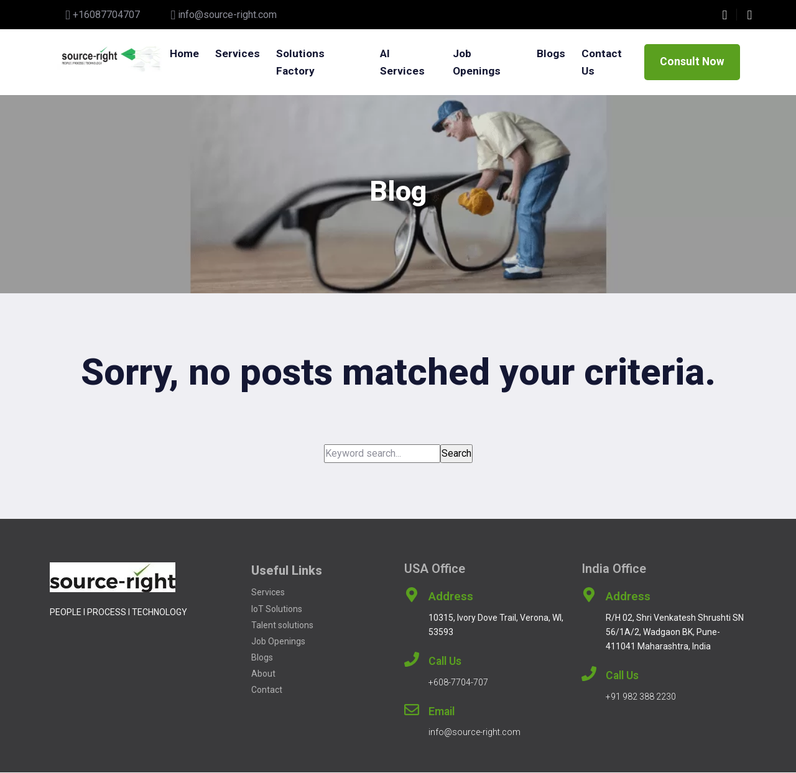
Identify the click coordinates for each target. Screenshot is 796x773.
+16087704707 (106, 15)
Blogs (551, 53)
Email (441, 711)
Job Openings (278, 641)
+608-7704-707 (458, 682)
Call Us (444, 661)
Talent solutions (283, 625)
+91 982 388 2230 (641, 697)
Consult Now (692, 62)
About (263, 674)
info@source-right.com (227, 15)
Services (238, 53)
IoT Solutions (276, 609)
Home (185, 53)
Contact (266, 690)
